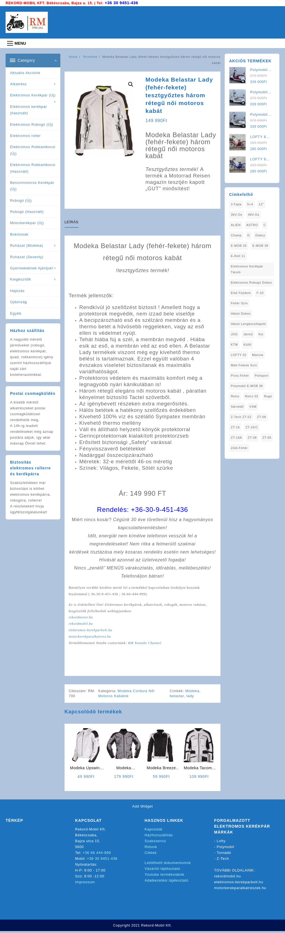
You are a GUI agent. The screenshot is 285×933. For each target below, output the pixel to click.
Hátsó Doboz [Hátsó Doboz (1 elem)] (241, 313)
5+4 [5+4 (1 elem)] (250, 204)
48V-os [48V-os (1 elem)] (253, 214)
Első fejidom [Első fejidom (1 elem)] (241, 292)
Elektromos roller (25, 135)
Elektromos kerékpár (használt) (28, 109)
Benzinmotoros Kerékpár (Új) (32, 185)
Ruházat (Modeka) (26, 245)
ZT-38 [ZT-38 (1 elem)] (252, 437)
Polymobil (225, 848)
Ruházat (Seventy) (27, 257)
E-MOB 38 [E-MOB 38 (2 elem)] (260, 245)
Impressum (85, 884)
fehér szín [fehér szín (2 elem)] (239, 303)
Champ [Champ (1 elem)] (236, 235)
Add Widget (142, 808)
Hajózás (17, 290)
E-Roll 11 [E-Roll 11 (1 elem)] (238, 255)
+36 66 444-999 (97, 854)
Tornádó (224, 854)
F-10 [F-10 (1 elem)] (259, 292)
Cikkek (151, 854)
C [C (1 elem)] (264, 224)
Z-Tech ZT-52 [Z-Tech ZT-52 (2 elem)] (241, 416)
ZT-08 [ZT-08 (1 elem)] (261, 416)
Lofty (221, 843)
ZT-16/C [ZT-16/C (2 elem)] (252, 427)
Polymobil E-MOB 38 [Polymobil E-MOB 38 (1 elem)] (247, 385)
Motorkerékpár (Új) (27, 222)
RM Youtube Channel (146, 644)
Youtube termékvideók (164, 876)
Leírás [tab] (72, 222)
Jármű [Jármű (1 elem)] (248, 334)
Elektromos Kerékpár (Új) (33, 95)
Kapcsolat (153, 831)
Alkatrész (18, 84)
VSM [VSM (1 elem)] (252, 406)
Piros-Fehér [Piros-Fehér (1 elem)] (240, 375)
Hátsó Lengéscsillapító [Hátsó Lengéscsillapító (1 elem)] (248, 323)
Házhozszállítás (159, 837)
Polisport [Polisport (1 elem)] (261, 375)
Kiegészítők (20, 279)
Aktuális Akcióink (25, 72)
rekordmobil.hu (81, 625)
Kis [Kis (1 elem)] (260, 334)
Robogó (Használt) (27, 211)
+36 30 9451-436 (122, 3)
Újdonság (18, 302)
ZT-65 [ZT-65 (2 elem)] (266, 437)
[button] (131, 84)
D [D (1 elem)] (248, 235)
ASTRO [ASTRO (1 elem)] (252, 224)
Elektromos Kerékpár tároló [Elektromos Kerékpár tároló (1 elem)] (247, 269)
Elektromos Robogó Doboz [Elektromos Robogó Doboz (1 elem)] (251, 282)
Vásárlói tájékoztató (162, 870)
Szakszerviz (155, 843)
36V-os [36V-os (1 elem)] (236, 214)
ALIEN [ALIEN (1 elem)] (236, 224)
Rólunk (151, 848)
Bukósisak (19, 234)
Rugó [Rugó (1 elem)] (268, 396)
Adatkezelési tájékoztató (167, 882)
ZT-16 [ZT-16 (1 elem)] (235, 427)
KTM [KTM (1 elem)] (234, 344)
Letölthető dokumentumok (168, 864)
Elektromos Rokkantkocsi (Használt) (32, 167)
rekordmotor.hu (81, 618)
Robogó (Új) (21, 200)
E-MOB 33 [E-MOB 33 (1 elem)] (239, 245)
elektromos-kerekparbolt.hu (91, 631)
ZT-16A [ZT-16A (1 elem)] (236, 437)
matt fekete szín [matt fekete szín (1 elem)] (244, 365)
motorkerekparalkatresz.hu (91, 638)
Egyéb (15, 313)
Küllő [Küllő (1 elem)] (247, 344)
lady (190, 697)
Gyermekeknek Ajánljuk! (31, 268)
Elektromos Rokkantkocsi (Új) (32, 149)
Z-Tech (223, 860)
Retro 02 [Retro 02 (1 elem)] (251, 396)
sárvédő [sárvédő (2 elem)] (237, 406)
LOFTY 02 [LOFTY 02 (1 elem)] (238, 354)
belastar (177, 697)
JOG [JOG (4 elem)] (234, 334)
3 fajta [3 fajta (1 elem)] (236, 204)
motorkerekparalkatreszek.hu (240, 889)
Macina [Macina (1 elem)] (257, 354)
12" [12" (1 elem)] (261, 204)
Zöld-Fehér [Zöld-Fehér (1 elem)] (239, 447)
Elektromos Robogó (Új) (31, 124)
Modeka (193, 692)
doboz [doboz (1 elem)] (260, 235)
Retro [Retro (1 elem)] (235, 396)
